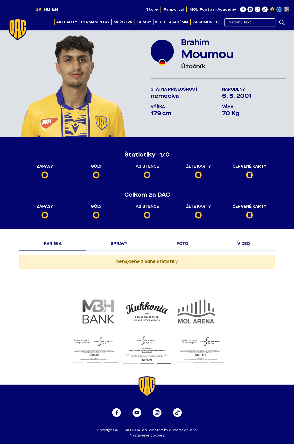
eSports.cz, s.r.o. (183, 430)
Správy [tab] (119, 243)
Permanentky (95, 22)
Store (152, 9)
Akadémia (179, 22)
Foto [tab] (182, 243)
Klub (160, 22)
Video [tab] (243, 243)
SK (38, 9)
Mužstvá (122, 22)
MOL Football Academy (212, 9)
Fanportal (174, 9)
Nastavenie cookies (147, 435)
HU (47, 9)
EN (55, 9)
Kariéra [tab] (53, 243)
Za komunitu (205, 22)
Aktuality (66, 22)
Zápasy (143, 22)
